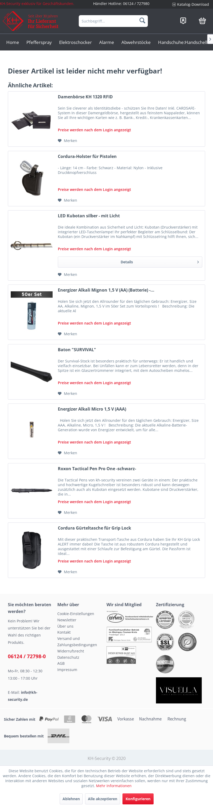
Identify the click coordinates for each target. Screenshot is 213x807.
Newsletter (66, 619)
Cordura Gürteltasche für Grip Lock (94, 528)
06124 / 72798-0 (27, 656)
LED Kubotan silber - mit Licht (89, 216)
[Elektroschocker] (75, 42)
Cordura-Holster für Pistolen (87, 156)
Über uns (65, 626)
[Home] (13, 42)
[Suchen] (142, 20)
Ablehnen (71, 798)
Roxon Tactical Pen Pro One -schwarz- (97, 468)
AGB (61, 663)
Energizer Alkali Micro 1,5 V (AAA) (92, 409)
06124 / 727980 (136, 3)
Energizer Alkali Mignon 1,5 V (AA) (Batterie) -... (106, 290)
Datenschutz (68, 657)
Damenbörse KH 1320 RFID (85, 97)
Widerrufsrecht (70, 651)
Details (160, 261)
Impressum (67, 669)
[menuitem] (190, 4)
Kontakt (64, 632)
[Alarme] (107, 42)
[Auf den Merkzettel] (67, 141)
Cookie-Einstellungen (75, 613)
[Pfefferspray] (39, 42)
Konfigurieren (138, 798)
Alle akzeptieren (102, 798)
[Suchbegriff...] (113, 21)
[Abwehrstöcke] (136, 42)
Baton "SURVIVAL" (77, 350)
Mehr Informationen (114, 785)
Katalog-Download (193, 4)
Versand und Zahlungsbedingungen (77, 641)
